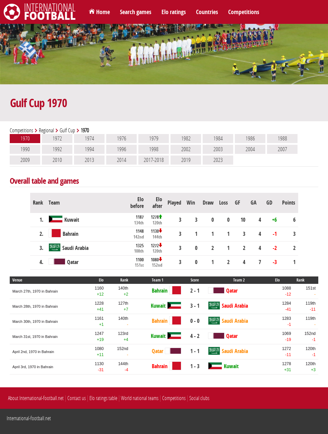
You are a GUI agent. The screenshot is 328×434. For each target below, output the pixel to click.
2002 (186, 149)
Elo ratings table (103, 398)
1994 (89, 149)
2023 (218, 160)
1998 (153, 149)
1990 (25, 149)
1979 (153, 138)
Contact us (76, 398)
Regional (46, 130)
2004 (250, 149)
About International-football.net (36, 398)
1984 (218, 138)
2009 (25, 160)
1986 (250, 138)
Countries (207, 12)
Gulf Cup (67, 130)
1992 (57, 149)
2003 (218, 149)
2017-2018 (154, 160)
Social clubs (199, 398)
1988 (282, 138)
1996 (121, 149)
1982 (186, 138)
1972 (57, 138)
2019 (186, 160)
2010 (57, 160)
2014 (121, 160)
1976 (121, 138)
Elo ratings (173, 12)
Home (103, 12)
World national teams (139, 398)
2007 (282, 149)
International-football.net (29, 418)
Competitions (243, 12)
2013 (89, 160)
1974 (89, 138)
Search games (135, 12)
